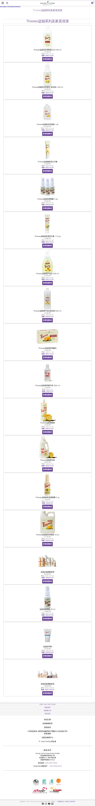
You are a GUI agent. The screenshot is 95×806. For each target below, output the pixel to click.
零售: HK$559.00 (48, 315)
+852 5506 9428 (56, 766)
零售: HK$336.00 (48, 203)
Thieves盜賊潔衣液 (47, 460)
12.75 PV (47, 52)
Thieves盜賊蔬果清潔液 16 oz (47, 535)
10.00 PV (47, 611)
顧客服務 (47, 733)
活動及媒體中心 (47, 737)
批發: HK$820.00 (48, 578)
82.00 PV (47, 574)
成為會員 (47, 713)
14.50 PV (47, 425)
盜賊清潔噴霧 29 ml (47, 609)
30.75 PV (47, 462)
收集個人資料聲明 (70, 801)
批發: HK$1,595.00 (47, 689)
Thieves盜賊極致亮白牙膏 (47, 162)
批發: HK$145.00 (48, 279)
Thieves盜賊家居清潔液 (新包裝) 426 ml (47, 87)
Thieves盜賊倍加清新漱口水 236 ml (47, 50)
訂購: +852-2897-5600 (48, 704)
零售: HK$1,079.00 (47, 576)
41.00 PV (47, 313)
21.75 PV (47, 537)
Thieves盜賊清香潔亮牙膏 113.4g (47, 236)
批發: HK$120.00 (48, 242)
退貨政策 (47, 727)
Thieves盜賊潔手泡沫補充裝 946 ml (47, 311)
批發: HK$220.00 (48, 540)
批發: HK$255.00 (48, 205)
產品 (1, 6)
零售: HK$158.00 (48, 240)
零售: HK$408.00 (48, 464)
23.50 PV (47, 89)
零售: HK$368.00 (48, 650)
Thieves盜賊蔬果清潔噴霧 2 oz (47, 497)
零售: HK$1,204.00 (47, 128)
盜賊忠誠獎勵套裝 (47, 572)
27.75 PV (47, 649)
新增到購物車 (47, 59)
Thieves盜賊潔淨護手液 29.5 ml (47, 385)
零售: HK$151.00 (48, 352)
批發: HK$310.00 (48, 466)
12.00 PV (47, 238)
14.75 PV (47, 276)
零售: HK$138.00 (48, 613)
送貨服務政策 (47, 723)
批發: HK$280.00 (48, 652)
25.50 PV (47, 201)
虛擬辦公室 (47, 710)
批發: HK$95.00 (47, 503)
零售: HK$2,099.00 (47, 688)
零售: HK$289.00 (48, 538)
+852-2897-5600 (51, 763)
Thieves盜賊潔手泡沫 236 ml (47, 274)
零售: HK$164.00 (48, 165)
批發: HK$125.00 (48, 167)
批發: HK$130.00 (48, 55)
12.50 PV (47, 164)
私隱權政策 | (61, 801)
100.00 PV (47, 686)
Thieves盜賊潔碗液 (47, 423)
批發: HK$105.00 (48, 615)
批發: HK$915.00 (48, 130)
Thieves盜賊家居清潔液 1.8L (48, 124)
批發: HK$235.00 (48, 93)
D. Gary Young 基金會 (47, 741)
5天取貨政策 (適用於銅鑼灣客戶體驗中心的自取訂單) (47, 731)
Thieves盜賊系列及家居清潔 (13, 6)
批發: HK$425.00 (48, 316)
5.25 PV (47, 387)
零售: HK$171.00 (48, 54)
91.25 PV (47, 126)
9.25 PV (47, 499)
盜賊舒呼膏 (47, 647)
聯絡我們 (47, 707)
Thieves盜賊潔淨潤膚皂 (47, 348)
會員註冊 (47, 719)
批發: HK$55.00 (47, 391)
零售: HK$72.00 (47, 389)
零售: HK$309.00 (48, 91)
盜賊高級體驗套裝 (47, 684)
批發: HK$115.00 (48, 354)
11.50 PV (47, 350)
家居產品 (4, 6)
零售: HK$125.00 (48, 501)
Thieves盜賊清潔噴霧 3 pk (47, 199)
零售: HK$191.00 (48, 277)
